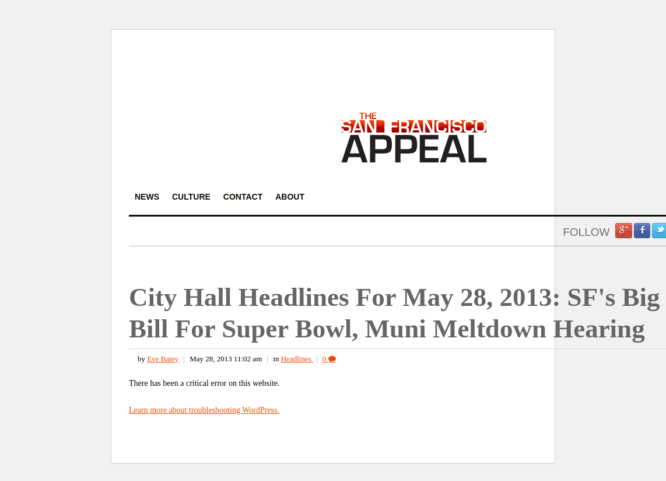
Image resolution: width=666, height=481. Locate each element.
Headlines (297, 358)
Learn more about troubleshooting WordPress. (204, 410)
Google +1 (623, 230)
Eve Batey (162, 358)
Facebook (642, 230)
